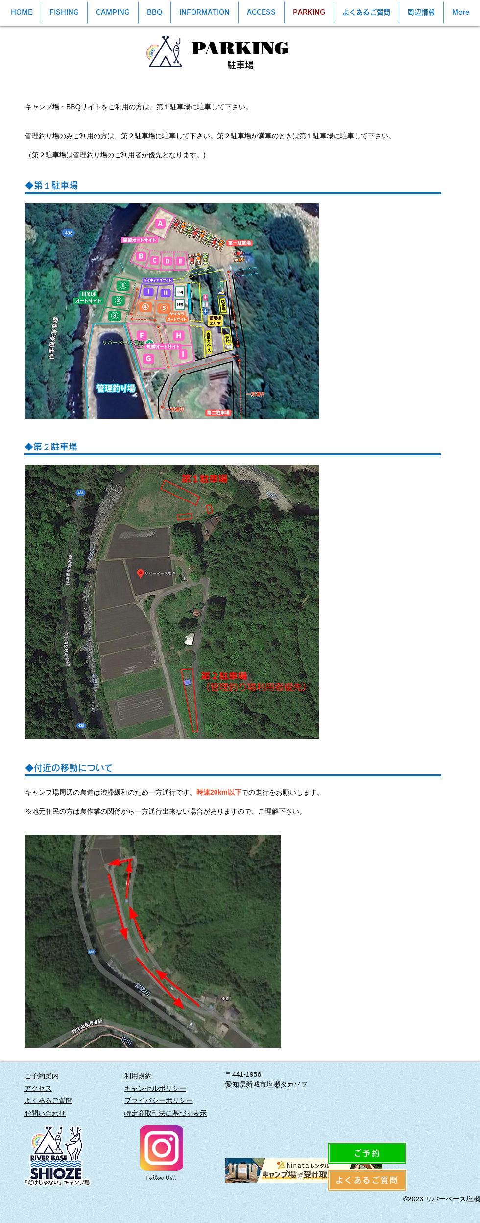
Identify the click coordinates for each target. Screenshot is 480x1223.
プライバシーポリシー (158, 1100)
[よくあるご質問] (367, 1180)
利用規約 (138, 1076)
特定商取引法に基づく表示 (165, 1113)
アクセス (38, 1088)
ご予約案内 (41, 1076)
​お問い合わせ (45, 1113)
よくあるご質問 (48, 1100)
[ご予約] (367, 1153)
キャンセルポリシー (155, 1088)
